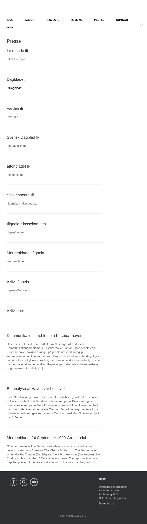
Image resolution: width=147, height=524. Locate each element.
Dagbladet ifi (17, 79)
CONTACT (122, 19)
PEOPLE (99, 19)
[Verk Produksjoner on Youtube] (34, 482)
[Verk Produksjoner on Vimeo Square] (24, 482)
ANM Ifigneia (18, 282)
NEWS (9, 27)
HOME (9, 19)
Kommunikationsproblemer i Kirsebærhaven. (45, 335)
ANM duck (16, 311)
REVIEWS (77, 19)
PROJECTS (52, 19)
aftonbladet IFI (19, 166)
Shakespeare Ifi (20, 195)
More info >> (107, 503)
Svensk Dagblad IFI (24, 137)
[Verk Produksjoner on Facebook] (13, 482)
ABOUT (29, 19)
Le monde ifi (17, 51)
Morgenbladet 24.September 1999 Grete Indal (46, 438)
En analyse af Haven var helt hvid (36, 388)
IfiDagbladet (14, 88)
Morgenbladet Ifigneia (25, 253)
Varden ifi (15, 108)
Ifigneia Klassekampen (26, 224)
